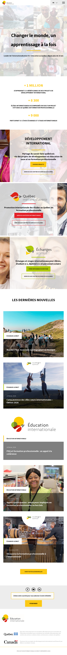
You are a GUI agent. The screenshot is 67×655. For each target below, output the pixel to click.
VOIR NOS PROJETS (38, 164)
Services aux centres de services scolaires (38, 172)
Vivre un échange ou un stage (38, 269)
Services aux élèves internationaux (29, 215)
